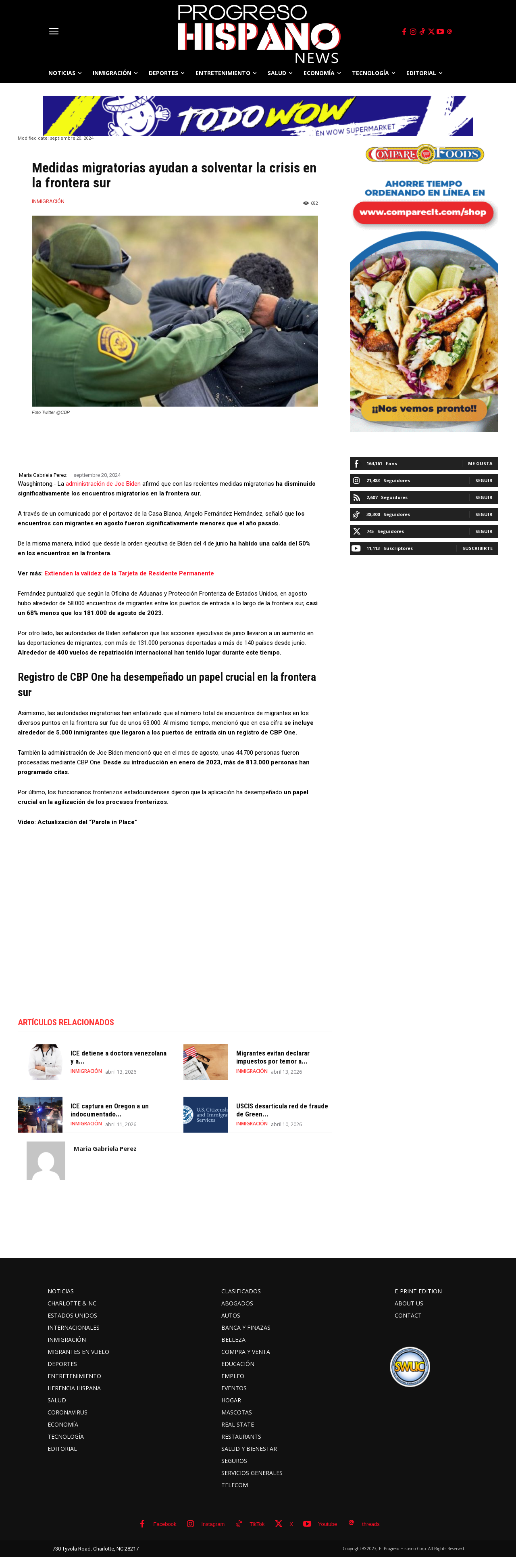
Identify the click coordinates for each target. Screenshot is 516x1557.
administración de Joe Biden (102, 483)
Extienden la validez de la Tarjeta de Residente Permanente (129, 573)
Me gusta (480, 463)
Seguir (484, 480)
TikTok (257, 1524)
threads (370, 1524)
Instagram (213, 1524)
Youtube (327, 1524)
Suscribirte (477, 548)
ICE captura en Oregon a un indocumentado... (110, 1110)
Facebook (164, 1524)
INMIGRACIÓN (48, 201)
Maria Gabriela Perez (43, 475)
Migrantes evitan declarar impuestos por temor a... (273, 1057)
